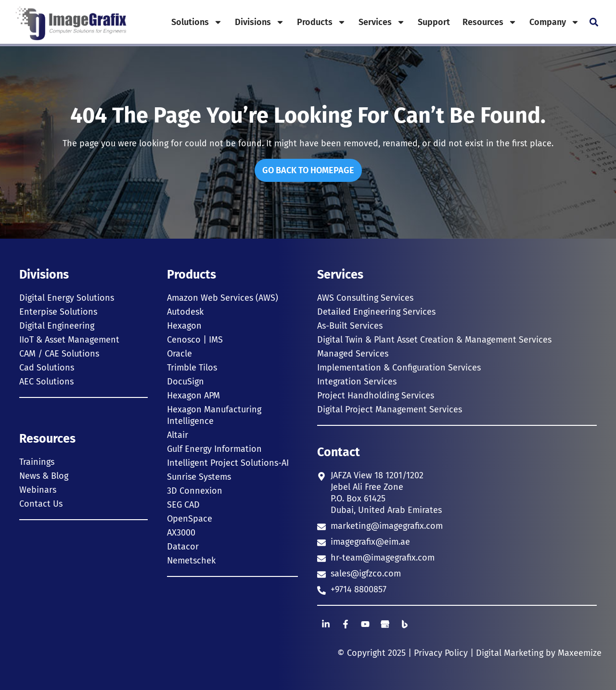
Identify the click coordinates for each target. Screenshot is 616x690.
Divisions (259, 22)
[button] (594, 22)
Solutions (196, 22)
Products (321, 22)
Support (434, 22)
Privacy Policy (441, 653)
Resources (489, 22)
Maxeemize (580, 653)
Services (382, 22)
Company (554, 22)
